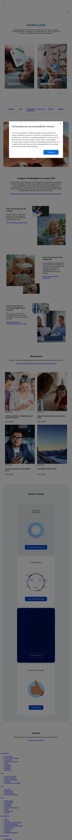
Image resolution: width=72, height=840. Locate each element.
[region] (36, 139)
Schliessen (51, 152)
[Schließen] (60, 123)
